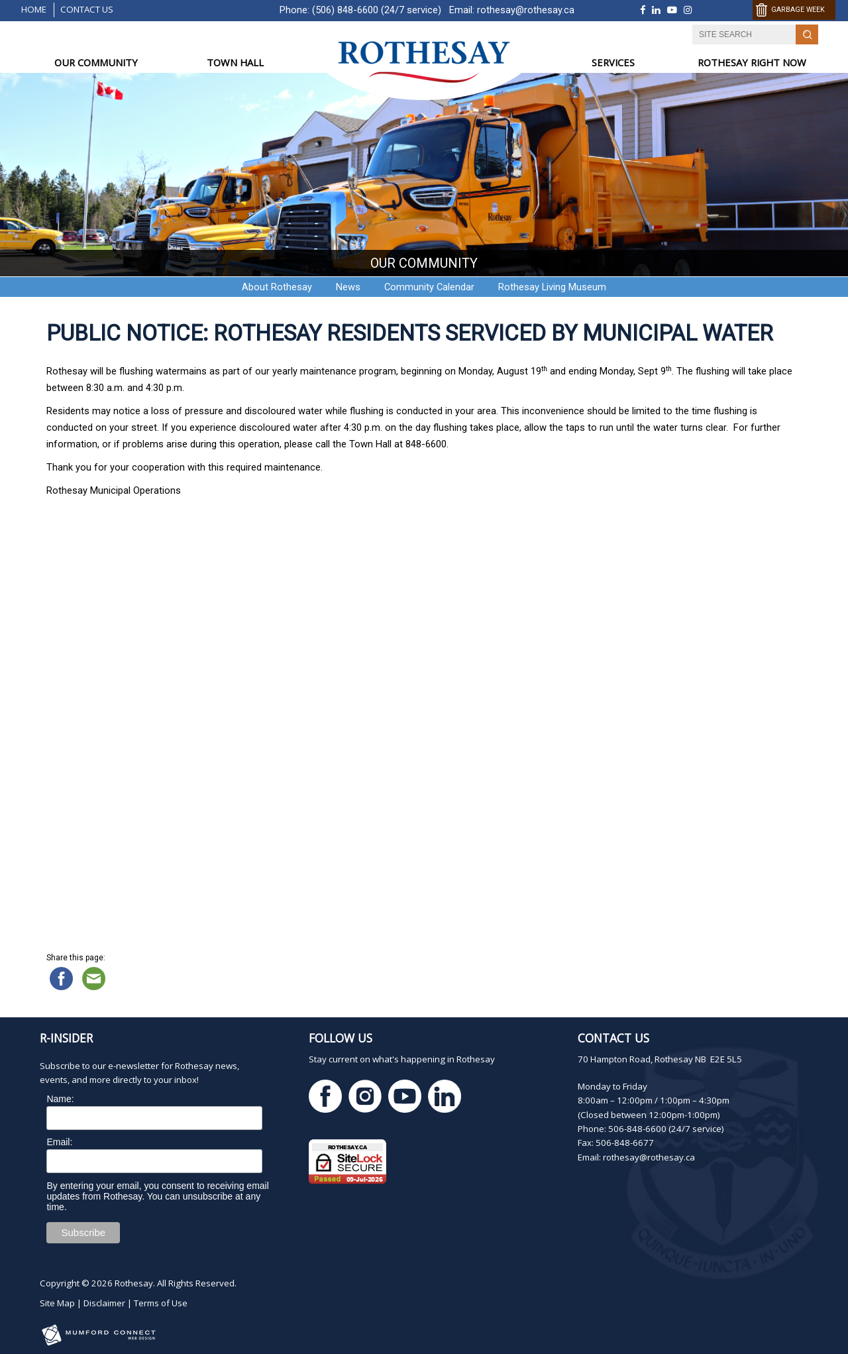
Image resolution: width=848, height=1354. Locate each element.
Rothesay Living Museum (552, 287)
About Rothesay (277, 287)
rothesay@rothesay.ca (525, 10)
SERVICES (613, 62)
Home (33, 9)
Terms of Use (160, 1303)
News (348, 287)
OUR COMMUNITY (96, 62)
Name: (60, 1099)
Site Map (57, 1303)
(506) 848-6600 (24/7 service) (376, 10)
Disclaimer (104, 1303)
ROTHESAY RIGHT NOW (752, 62)
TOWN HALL (235, 62)
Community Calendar (429, 287)
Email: (59, 1142)
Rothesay (134, 1283)
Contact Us (86, 9)
